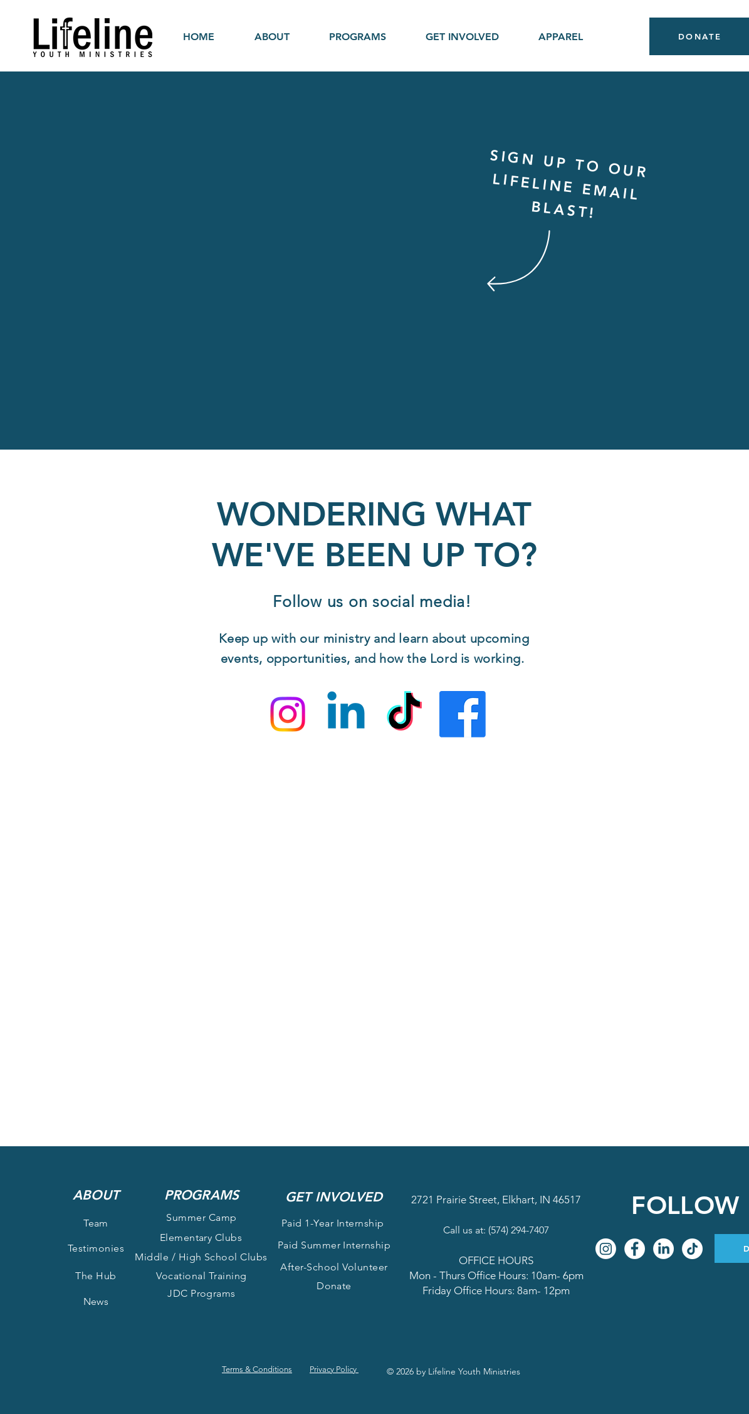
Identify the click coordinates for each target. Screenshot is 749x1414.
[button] (272, 37)
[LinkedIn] (663, 1248)
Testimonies (96, 1248)
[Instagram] (288, 714)
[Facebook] (462, 714)
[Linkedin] (346, 714)
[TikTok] (404, 714)
